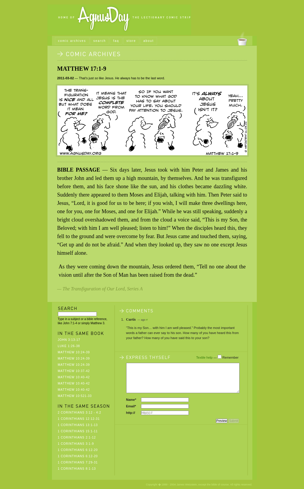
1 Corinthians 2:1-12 (77, 437)
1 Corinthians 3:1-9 (76, 443)
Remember (230, 357)
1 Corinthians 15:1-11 (78, 431)
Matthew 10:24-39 (74, 352)
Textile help (204, 357)
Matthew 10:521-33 (75, 396)
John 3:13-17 (69, 339)
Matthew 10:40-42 (74, 377)
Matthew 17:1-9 (81, 68)
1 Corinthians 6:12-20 (78, 450)
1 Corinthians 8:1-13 (77, 468)
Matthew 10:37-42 (74, 371)
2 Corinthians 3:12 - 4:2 (79, 412)
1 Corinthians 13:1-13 (78, 425)
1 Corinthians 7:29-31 (78, 462)
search (99, 40)
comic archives (72, 40)
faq (116, 40)
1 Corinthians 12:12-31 (79, 418)
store (131, 40)
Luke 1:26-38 (69, 346)
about (148, 40)
